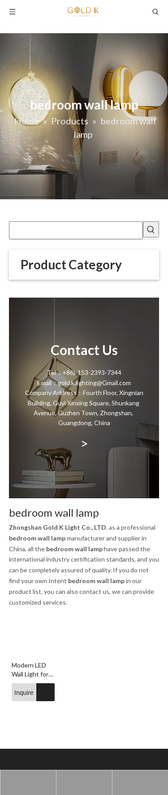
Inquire (23, 692)
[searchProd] (76, 230)
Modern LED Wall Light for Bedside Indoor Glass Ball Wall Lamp (31, 670)
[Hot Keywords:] (151, 229)
